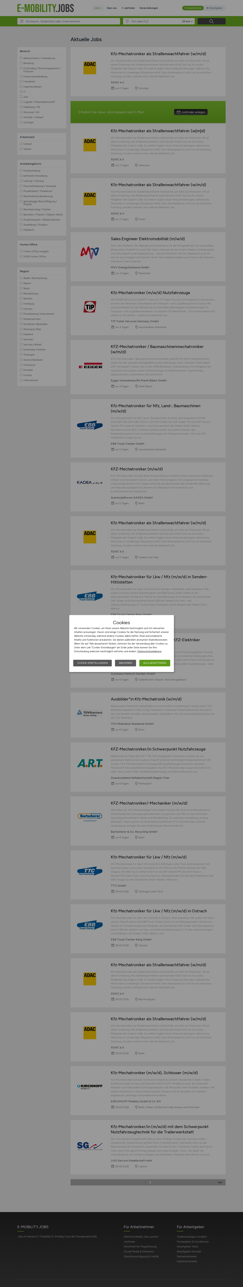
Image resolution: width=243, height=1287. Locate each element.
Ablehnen (125, 663)
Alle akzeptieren (154, 663)
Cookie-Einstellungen (92, 663)
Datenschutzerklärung (149, 651)
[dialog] (121, 643)
